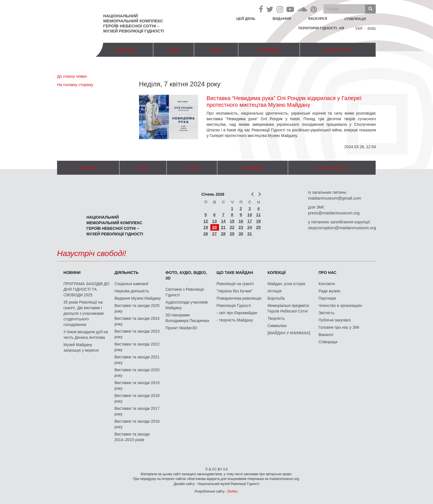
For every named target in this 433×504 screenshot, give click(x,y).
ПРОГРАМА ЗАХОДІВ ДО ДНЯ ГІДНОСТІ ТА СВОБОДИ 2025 (86, 289)
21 (223, 227)
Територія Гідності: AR (321, 28)
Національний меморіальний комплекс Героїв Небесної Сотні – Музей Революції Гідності (133, 23)
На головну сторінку (75, 84)
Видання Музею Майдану (137, 298)
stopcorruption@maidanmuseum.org (342, 227)
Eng (372, 28)
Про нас (327, 272)
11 (258, 214)
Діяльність (126, 272)
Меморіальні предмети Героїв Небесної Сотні (288, 308)
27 (214, 233)
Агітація (274, 291)
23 (241, 227)
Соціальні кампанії (131, 283)
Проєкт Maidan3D (181, 328)
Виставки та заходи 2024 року (136, 321)
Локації (216, 50)
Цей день (250, 18)
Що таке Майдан (234, 272)
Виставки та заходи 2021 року (136, 360)
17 (249, 221)
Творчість (276, 318)
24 (249, 227)
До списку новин (72, 76)
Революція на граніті (235, 283)
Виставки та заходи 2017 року (136, 411)
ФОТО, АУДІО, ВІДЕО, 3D (186, 275)
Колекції (276, 272)
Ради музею (329, 291)
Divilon (232, 491)
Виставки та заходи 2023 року (136, 334)
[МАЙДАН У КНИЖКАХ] (288, 333)
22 (232, 227)
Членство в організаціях (340, 305)
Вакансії (326, 334)
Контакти (327, 283)
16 (241, 221)
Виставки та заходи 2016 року (136, 424)
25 (258, 227)
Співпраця (328, 342)
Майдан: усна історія (286, 283)
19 (205, 227)
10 (249, 214)
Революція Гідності (233, 305)
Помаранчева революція (238, 298)
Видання (282, 18)
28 (223, 233)
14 (223, 221)
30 (241, 233)
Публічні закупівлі (335, 320)
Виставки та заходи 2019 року (136, 385)
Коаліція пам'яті (337, 50)
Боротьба (275, 298)
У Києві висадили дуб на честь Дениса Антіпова (85, 335)
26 (205, 233)
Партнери (327, 298)
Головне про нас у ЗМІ (339, 327)
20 (214, 227)
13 (214, 221)
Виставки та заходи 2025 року (136, 308)
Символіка (276, 325)
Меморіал (126, 50)
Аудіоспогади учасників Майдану (187, 305)
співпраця (355, 19)
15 (232, 221)
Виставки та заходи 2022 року (136, 347)
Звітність (327, 313)
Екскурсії (317, 18)
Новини (72, 272)
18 (258, 221)
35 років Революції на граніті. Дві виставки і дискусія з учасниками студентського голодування (83, 313)
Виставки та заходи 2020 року (136, 373)
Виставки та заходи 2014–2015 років (132, 437)
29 (232, 233)
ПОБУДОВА (269, 50)
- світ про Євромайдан (236, 313)
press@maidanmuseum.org (333, 212)
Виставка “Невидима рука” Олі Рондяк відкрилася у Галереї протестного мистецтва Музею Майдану (283, 101)
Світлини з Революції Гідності (185, 292)
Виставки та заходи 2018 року (136, 398)
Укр (359, 28)
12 (205, 221)
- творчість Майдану (234, 320)
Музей (173, 50)
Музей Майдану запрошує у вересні (81, 347)
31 (249, 233)
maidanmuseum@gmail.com (334, 198)
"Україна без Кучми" (234, 291)
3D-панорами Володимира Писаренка (187, 318)
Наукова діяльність (131, 291)
